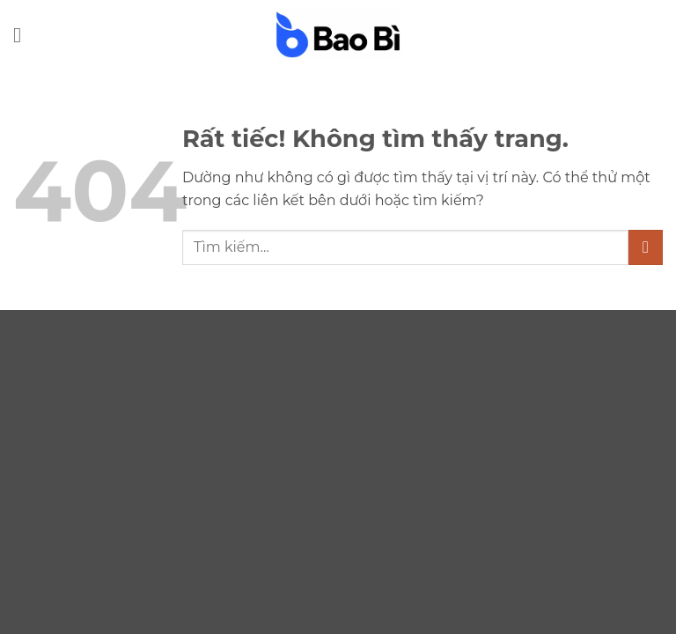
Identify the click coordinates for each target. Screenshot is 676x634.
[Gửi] (645, 247)
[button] (23, 34)
